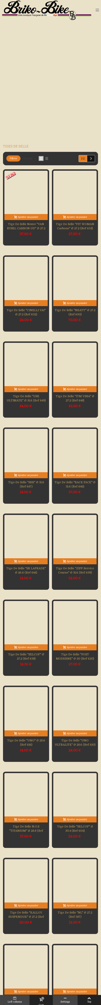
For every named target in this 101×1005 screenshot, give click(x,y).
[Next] (91, 158)
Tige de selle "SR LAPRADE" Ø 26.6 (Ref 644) (26, 570)
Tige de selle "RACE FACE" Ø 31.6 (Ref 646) (75, 484)
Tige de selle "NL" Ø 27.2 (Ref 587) (75, 914)
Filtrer (13, 158)
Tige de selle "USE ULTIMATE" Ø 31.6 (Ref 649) (26, 398)
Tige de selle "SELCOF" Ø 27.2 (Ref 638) (26, 656)
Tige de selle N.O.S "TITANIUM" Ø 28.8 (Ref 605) (26, 830)
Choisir (29, 158)
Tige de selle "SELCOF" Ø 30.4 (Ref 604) (75, 828)
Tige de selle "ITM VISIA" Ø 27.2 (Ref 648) (75, 398)
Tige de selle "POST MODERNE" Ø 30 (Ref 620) (75, 656)
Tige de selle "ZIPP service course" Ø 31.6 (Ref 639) (75, 570)
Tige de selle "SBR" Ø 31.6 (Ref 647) (26, 484)
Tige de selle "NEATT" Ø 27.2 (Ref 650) (75, 312)
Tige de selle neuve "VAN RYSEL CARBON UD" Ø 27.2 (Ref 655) (26, 228)
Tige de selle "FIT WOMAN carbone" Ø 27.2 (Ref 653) (75, 226)
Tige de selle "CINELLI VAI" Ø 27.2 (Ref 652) (26, 312)
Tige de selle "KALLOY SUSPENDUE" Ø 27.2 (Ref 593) (26, 917)
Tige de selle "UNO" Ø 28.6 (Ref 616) (26, 742)
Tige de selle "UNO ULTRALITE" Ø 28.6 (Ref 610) (75, 742)
